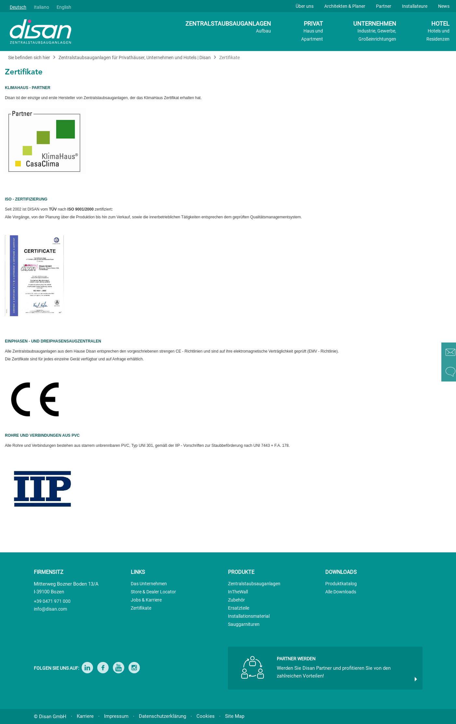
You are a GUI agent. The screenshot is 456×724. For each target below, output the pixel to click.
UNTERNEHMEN (374, 31)
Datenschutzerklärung (162, 716)
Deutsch (18, 7)
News (443, 6)
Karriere (85, 716)
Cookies (205, 716)
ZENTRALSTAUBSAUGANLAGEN (228, 27)
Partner (383, 6)
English (64, 7)
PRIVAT (312, 31)
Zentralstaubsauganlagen (254, 583)
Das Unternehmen (149, 583)
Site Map (234, 716)
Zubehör (236, 599)
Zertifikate (141, 608)
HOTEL (437, 31)
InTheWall (238, 591)
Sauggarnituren (244, 624)
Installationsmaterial (249, 616)
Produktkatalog (341, 583)
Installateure (414, 6)
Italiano (41, 7)
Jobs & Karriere (146, 599)
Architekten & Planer (344, 6)
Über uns (305, 6)
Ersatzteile (238, 608)
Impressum (116, 716)
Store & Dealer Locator (153, 591)
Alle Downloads (340, 591)
